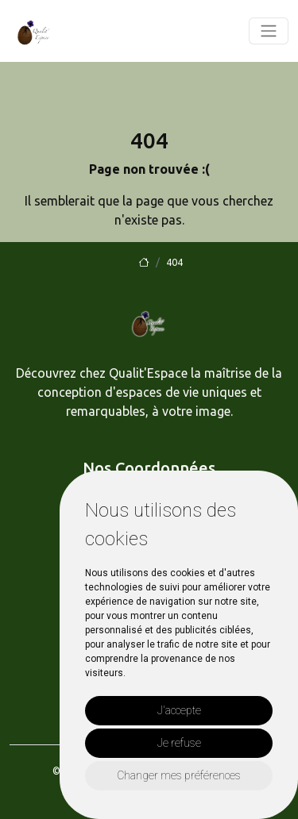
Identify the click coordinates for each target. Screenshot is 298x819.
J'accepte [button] (179, 710)
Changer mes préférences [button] (179, 775)
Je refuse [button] (179, 742)
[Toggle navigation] (268, 30)
